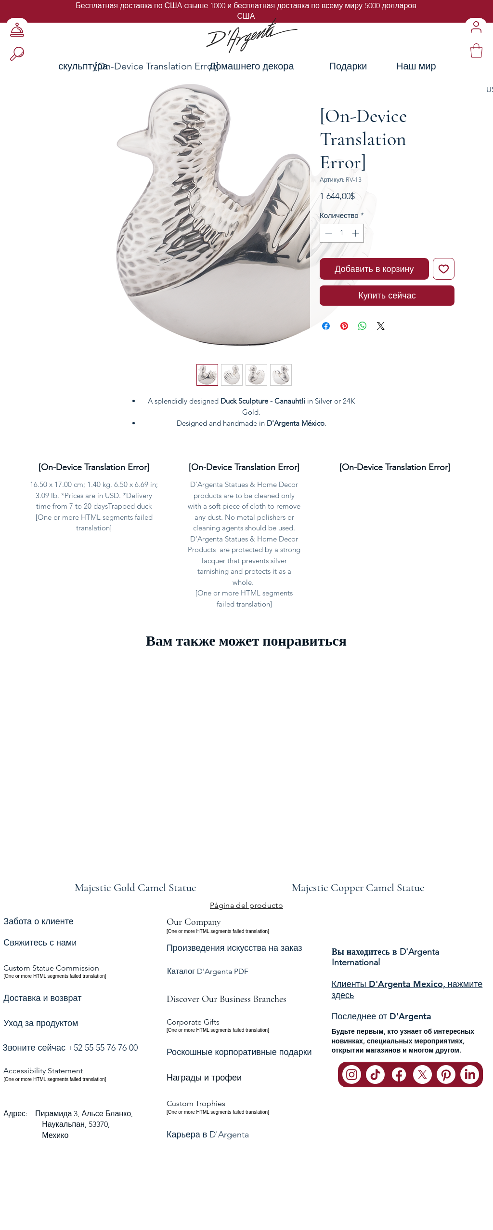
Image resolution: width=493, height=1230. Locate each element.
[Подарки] (348, 66)
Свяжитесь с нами (40, 942)
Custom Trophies (196, 1103)
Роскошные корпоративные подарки (239, 1052)
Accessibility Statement (43, 1070)
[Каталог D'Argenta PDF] (245, 971)
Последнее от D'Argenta (381, 1016)
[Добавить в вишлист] (443, 269)
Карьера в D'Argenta (208, 1134)
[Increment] (356, 233)
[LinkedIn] (469, 1074)
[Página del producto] (246, 905)
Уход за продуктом (40, 1023)
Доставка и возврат (42, 998)
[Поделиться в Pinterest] (344, 326)
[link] (476, 50)
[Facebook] (398, 1074)
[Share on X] (381, 326)
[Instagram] (351, 1074)
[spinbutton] (342, 233)
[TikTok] (375, 1074)
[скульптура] (59, 66)
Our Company (194, 922)
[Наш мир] (442, 66)
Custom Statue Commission (51, 968)
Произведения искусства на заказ (234, 948)
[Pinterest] (446, 1074)
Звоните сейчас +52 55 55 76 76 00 (70, 1047)
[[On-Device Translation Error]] (156, 66)
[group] (246, 777)
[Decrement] (327, 233)
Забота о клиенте (38, 921)
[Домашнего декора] (251, 66)
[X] (422, 1074)
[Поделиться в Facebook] (326, 326)
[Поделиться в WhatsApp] (362, 326)
